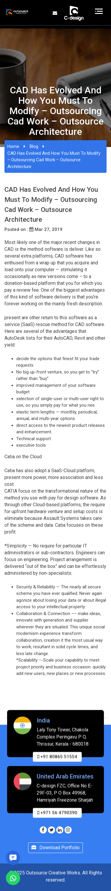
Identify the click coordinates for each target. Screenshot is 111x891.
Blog (34, 146)
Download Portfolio (55, 847)
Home (13, 146)
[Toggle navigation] (99, 11)
